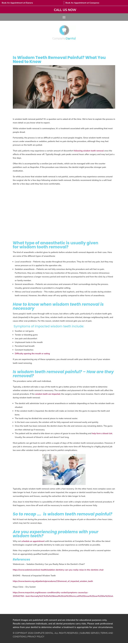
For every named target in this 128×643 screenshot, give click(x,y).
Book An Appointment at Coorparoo (82, 2)
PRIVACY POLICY (36, 636)
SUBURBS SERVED (89, 633)
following (78, 150)
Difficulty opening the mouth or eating (32, 353)
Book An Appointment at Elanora (17, 2)
